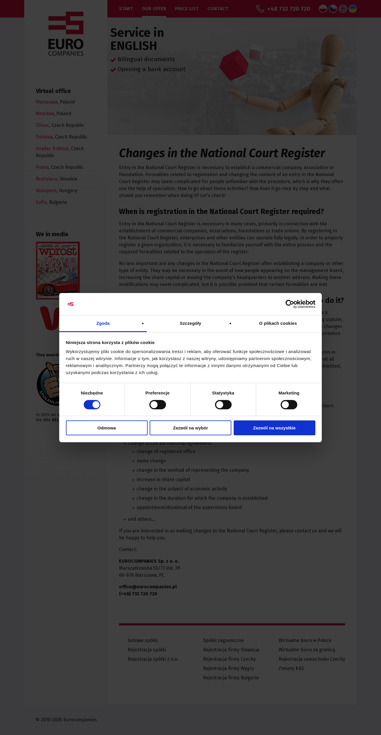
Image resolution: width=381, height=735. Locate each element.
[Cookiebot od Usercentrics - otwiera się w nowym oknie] (289, 304)
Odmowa (106, 427)
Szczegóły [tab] (190, 323)
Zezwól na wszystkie (274, 427)
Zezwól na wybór (190, 427)
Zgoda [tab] (103, 323)
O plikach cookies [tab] (278, 323)
